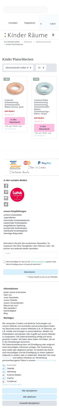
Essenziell (11, 365)
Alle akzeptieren (29, 390)
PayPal (10, 378)
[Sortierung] (18, 68)
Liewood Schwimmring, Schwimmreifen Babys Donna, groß (14, 103)
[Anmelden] (10, 21)
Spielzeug (28, 42)
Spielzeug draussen (43, 42)
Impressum (7, 358)
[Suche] (53, 10)
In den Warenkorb (16, 121)
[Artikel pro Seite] (41, 68)
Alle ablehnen (29, 397)
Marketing (11, 371)
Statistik (10, 368)
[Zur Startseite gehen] (11, 42)
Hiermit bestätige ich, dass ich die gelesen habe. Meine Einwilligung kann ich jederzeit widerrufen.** (31, 263)
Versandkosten (10, 129)
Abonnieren (39, 272)
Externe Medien (14, 375)
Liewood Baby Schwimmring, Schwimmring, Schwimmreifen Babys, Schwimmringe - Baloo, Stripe (42, 107)
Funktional (12, 381)
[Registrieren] (27, 21)
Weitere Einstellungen (12, 384)
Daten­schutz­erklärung (45, 360)
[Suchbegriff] (25, 10)
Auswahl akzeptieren (29, 403)
